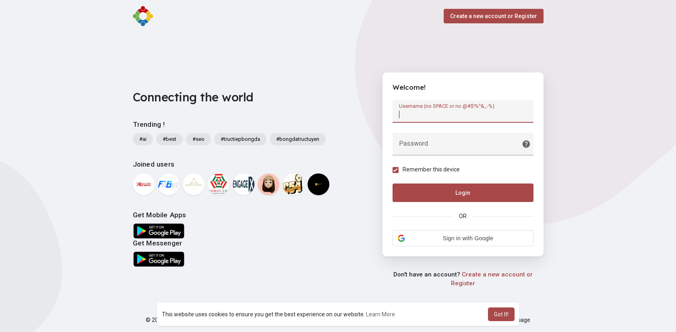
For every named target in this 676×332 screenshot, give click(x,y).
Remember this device (431, 169)
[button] (463, 238)
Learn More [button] (380, 314)
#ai (143, 139)
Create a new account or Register (493, 16)
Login (462, 193)
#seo (198, 139)
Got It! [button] (501, 314)
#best (169, 139)
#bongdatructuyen (297, 139)
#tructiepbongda (240, 139)
